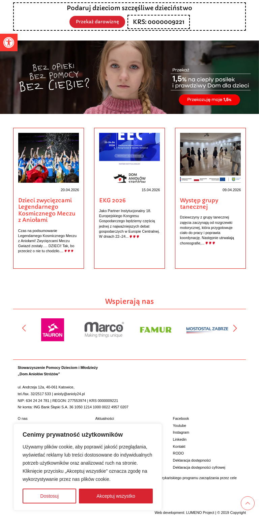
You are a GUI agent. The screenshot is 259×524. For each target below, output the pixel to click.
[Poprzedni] (24, 327)
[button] (9, 42)
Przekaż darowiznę (97, 21)
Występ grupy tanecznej (199, 204)
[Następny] (235, 327)
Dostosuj (49, 496)
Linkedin (180, 439)
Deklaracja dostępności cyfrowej (199, 467)
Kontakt (179, 446)
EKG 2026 (112, 200)
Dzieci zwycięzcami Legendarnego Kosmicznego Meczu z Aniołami (47, 210)
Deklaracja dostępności (192, 460)
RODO (178, 453)
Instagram (181, 432)
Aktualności (104, 418)
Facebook (181, 418)
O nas (23, 418)
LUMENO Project (200, 512)
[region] (87, 467)
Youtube (179, 425)
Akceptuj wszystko (115, 496)
